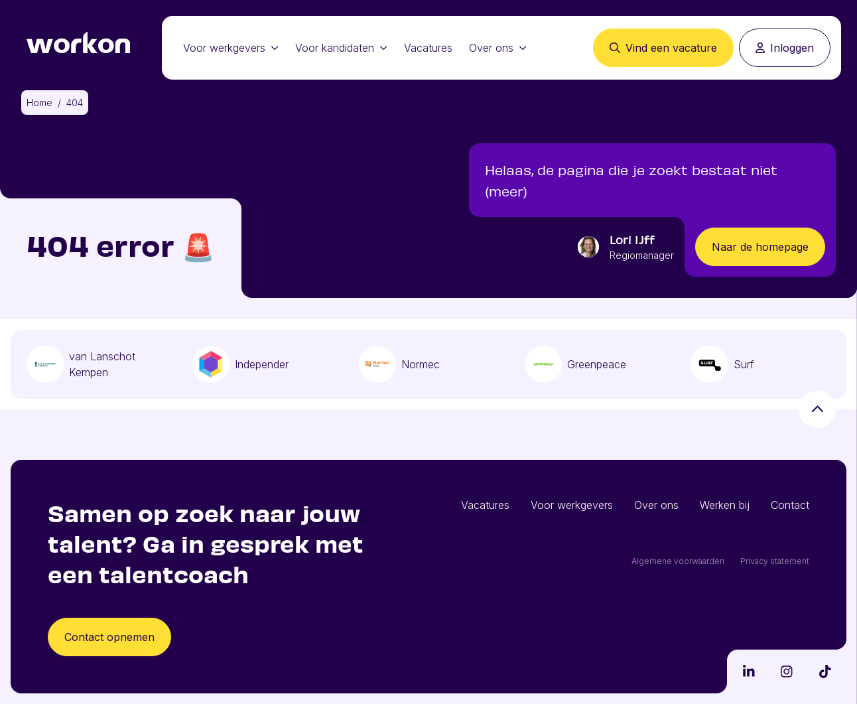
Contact (790, 505)
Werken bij (725, 505)
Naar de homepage (760, 246)
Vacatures (428, 47)
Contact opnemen (109, 637)
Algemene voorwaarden (677, 561)
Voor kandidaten (341, 47)
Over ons (498, 47)
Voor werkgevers (231, 47)
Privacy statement (774, 561)
